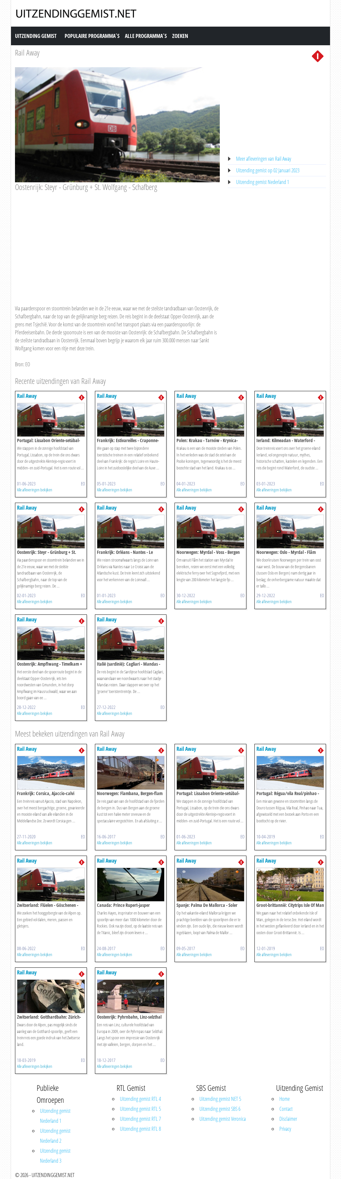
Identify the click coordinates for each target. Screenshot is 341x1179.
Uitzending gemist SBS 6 (219, 1108)
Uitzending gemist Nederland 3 (55, 1155)
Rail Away (27, 52)
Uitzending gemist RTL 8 (140, 1128)
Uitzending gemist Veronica (222, 1118)
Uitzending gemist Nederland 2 (55, 1135)
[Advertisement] (117, 241)
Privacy (285, 1128)
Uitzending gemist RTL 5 (140, 1108)
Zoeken (180, 36)
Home (284, 1098)
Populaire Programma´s (92, 36)
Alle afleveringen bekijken (34, 490)
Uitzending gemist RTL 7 (140, 1118)
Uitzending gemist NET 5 (220, 1098)
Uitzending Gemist (36, 36)
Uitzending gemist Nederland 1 (262, 182)
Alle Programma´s (146, 36)
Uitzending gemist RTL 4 (140, 1098)
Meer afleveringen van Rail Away (263, 158)
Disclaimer (288, 1118)
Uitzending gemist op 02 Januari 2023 (267, 170)
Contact (286, 1108)
